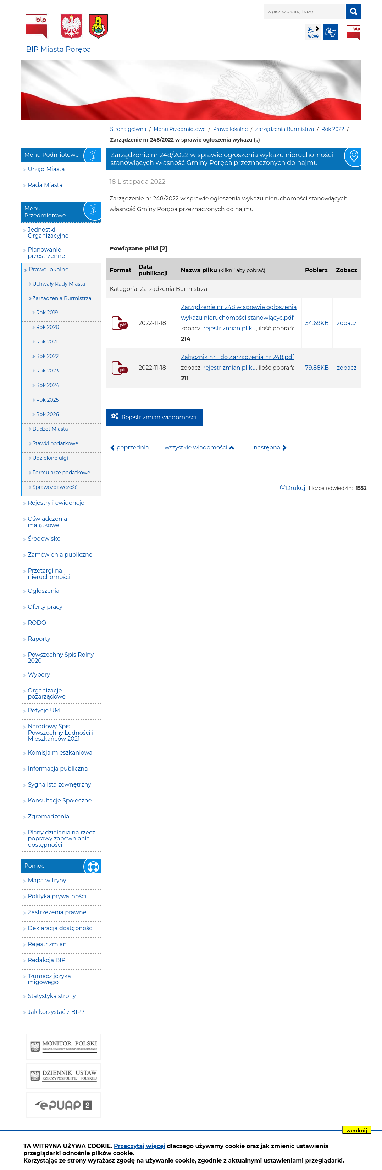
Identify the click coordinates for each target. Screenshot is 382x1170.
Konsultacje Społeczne (60, 800)
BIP (353, 33)
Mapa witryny (47, 880)
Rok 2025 (47, 400)
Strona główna (128, 129)
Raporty (39, 638)
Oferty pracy (45, 606)
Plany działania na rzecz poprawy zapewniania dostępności (61, 838)
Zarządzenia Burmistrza (284, 129)
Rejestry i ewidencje (56, 503)
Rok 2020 (47, 327)
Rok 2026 (47, 414)
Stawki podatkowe (55, 443)
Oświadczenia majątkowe (47, 522)
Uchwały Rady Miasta (59, 284)
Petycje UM (44, 710)
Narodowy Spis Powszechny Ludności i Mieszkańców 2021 (61, 732)
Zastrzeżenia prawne (57, 912)
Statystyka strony (52, 996)
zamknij (357, 1130)
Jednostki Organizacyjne (48, 232)
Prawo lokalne (230, 129)
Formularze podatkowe (61, 472)
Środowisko (44, 538)
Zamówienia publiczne (60, 554)
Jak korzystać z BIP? (56, 1012)
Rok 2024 (47, 385)
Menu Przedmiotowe (180, 129)
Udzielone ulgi (50, 458)
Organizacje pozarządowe (47, 693)
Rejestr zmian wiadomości (159, 417)
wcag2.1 (313, 32)
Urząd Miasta (46, 169)
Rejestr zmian (47, 944)
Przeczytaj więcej (139, 1146)
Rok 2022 (332, 129)
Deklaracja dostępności (61, 928)
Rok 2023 (47, 371)
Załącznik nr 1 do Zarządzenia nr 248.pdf (237, 357)
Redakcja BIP (47, 960)
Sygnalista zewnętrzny (59, 784)
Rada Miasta (45, 185)
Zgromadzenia (49, 816)
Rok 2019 (47, 312)
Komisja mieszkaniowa (60, 752)
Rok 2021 (47, 341)
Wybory (39, 674)
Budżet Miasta (50, 429)
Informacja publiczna (58, 768)
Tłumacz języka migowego (49, 979)
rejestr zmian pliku (229, 328)
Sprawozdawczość (55, 487)
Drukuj (295, 488)
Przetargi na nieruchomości (49, 573)
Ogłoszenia (44, 590)
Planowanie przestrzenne (46, 252)
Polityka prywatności (57, 896)
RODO (37, 622)
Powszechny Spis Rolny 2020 (61, 657)
